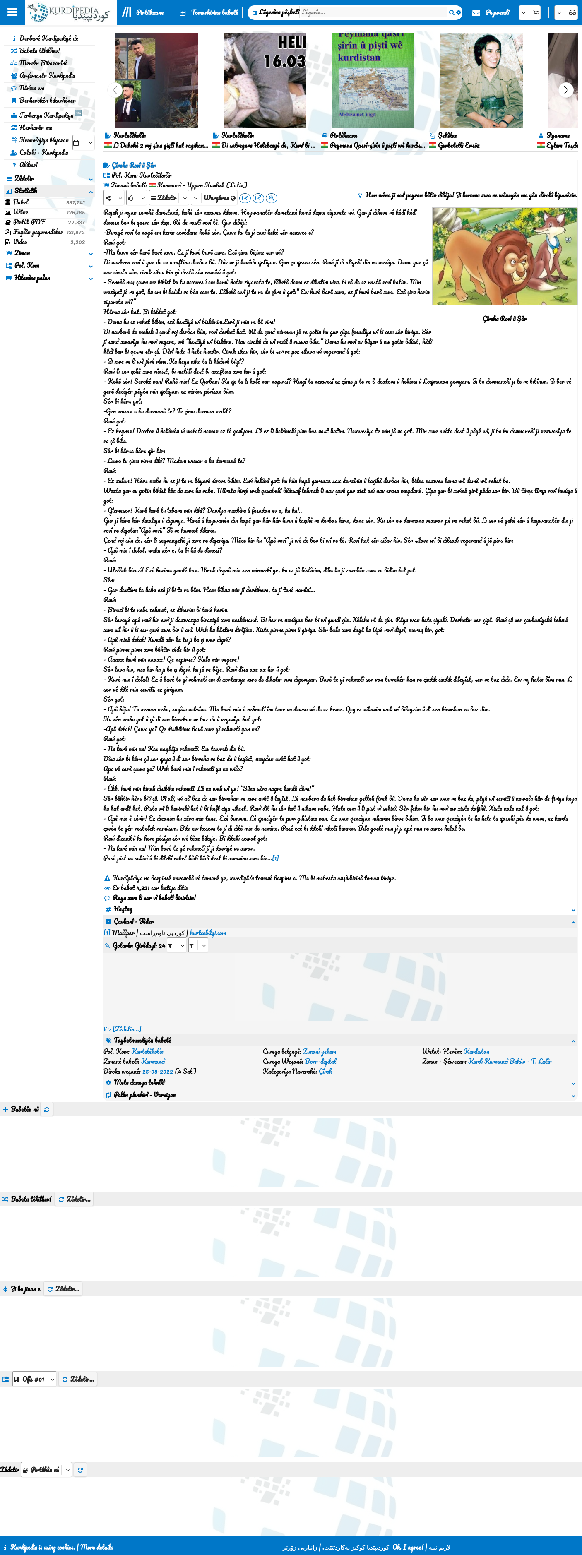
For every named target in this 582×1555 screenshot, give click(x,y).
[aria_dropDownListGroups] (34, 1339)
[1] (275, 858)
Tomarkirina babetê (214, 12)
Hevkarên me (31, 127)
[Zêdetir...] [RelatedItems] (127, 1019)
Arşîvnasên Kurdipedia (42, 75)
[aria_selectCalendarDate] (83, 142)
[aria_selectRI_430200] (176, 935)
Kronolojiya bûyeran (39, 140)
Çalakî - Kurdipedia (39, 152)
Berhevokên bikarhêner (43, 100)
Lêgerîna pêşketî (279, 12)
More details (96, 1547)
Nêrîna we (27, 88)
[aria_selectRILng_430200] (198, 935)
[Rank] (137, 197)
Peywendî (497, 12)
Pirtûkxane (150, 12)
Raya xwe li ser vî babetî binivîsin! (149, 898)
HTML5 (313, 1527)
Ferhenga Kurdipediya (46, 114)
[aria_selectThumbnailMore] (46, 1430)
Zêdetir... (74, 1159)
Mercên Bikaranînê (38, 63)
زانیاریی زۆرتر (300, 1547)
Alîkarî (23, 165)
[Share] (114, 197)
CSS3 (281, 1527)
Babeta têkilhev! (35, 50)
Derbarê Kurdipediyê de (44, 38)
